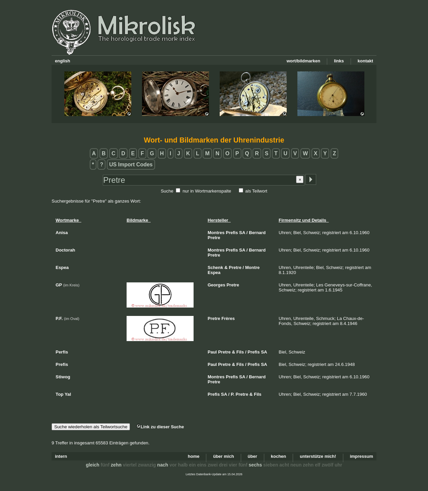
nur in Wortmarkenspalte (207, 191)
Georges (216, 284)
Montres (216, 232)
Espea (214, 272)
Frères (228, 318)
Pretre (214, 237)
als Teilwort (256, 191)
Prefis (232, 232)
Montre (252, 267)
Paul (212, 351)
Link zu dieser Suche (160, 426)
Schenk (215, 267)
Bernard (257, 232)
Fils (240, 351)
